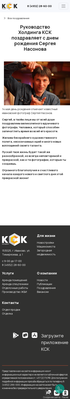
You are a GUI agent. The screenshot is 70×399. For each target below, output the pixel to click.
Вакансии (43, 292)
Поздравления (46, 288)
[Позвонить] (59, 388)
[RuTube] (48, 392)
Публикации (44, 284)
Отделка (7, 313)
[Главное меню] (63, 6)
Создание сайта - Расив (55, 397)
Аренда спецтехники (15, 284)
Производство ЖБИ (14, 292)
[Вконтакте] (57, 392)
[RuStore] (25, 343)
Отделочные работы (15, 288)
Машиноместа (46, 246)
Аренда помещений (14, 280)
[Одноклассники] (65, 392)
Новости (42, 280)
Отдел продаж (11, 309)
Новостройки (45, 242)
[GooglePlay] (10, 343)
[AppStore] (34, 343)
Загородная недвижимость (46, 252)
